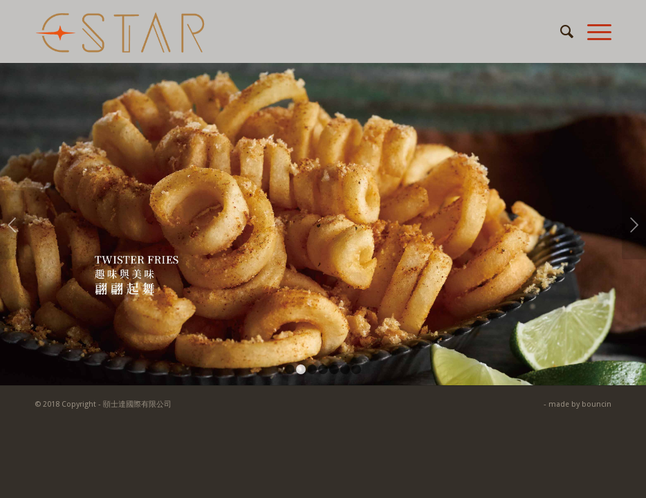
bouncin (596, 404)
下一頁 (634, 224)
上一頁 (12, 224)
